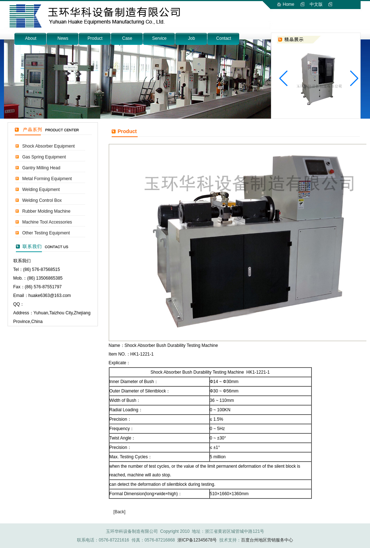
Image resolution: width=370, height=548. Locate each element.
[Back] (119, 511)
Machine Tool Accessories (47, 222)
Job (191, 38)
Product (94, 38)
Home (288, 4)
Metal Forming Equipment (47, 178)
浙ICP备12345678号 (197, 540)
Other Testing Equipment (46, 232)
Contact (223, 38)
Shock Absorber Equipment (48, 146)
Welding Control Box (42, 200)
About (30, 38)
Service (159, 38)
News (62, 38)
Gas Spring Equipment (44, 157)
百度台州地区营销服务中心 (267, 540)
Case (127, 38)
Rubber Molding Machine (46, 211)
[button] (354, 78)
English (290, 13)
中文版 (316, 4)
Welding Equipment (41, 189)
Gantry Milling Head (41, 167)
